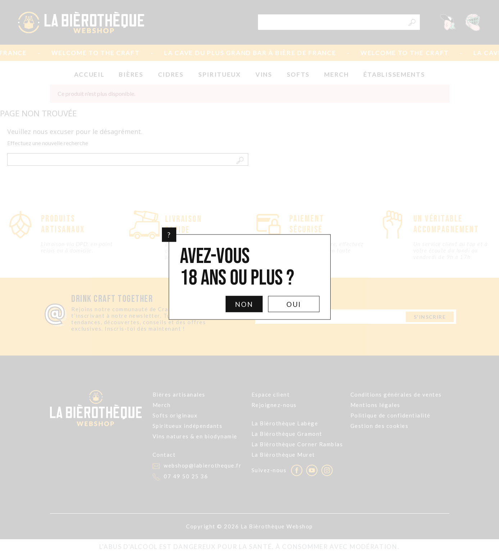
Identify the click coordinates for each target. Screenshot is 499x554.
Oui (293, 304)
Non (244, 304)
